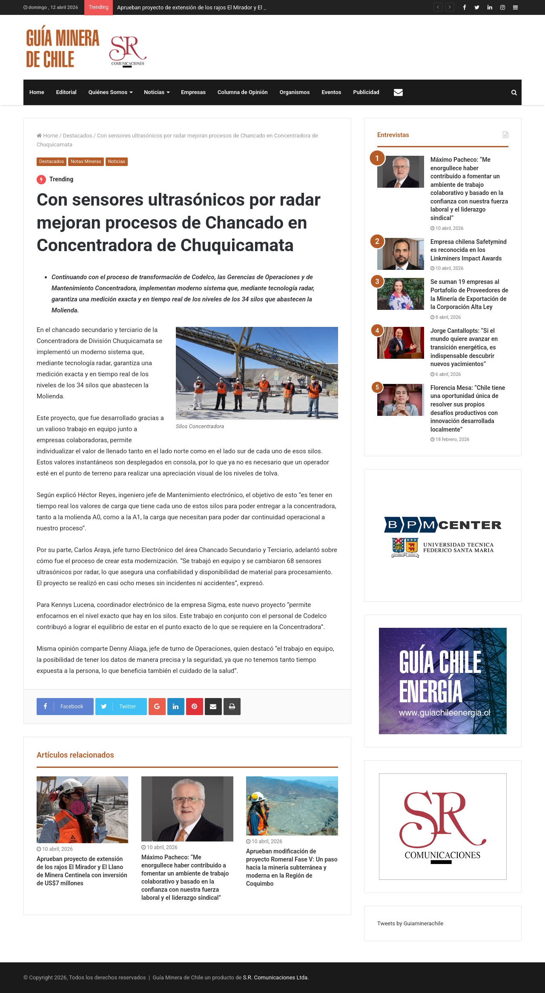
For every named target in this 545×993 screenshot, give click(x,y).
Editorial (66, 92)
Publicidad (366, 92)
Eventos (331, 92)
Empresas (193, 92)
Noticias (154, 92)
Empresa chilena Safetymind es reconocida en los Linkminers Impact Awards (468, 250)
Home (36, 92)
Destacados (77, 135)
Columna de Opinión (243, 92)
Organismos (295, 92)
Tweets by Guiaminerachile (410, 923)
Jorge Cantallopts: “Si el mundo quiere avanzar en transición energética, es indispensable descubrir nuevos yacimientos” (464, 347)
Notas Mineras (86, 161)
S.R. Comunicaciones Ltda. (276, 977)
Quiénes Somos (108, 92)
